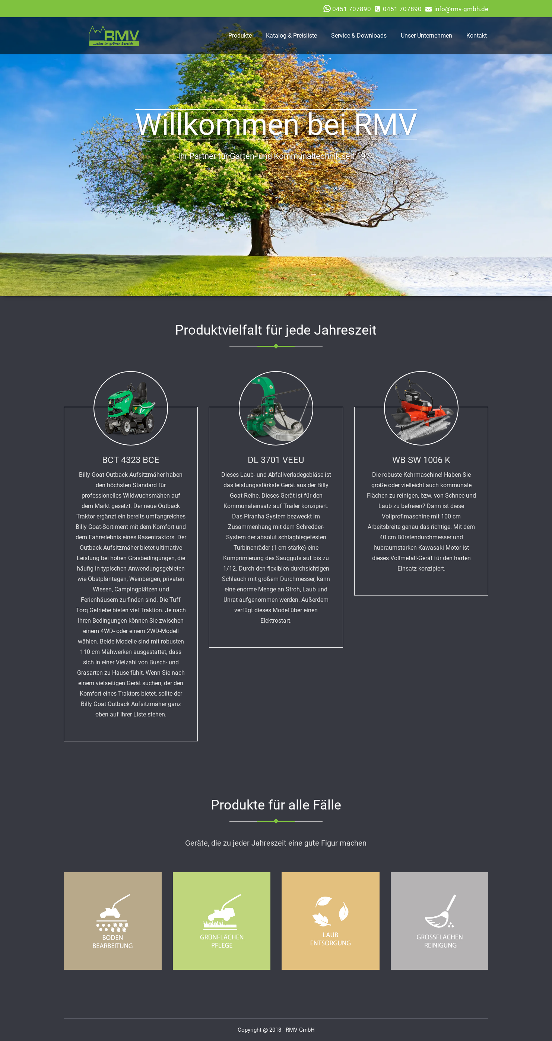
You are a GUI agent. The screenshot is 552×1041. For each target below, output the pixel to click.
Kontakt (476, 35)
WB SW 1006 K (421, 460)
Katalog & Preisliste (291, 35)
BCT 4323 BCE (130, 460)
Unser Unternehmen (426, 35)
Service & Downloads (359, 35)
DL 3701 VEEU (276, 460)
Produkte (240, 35)
